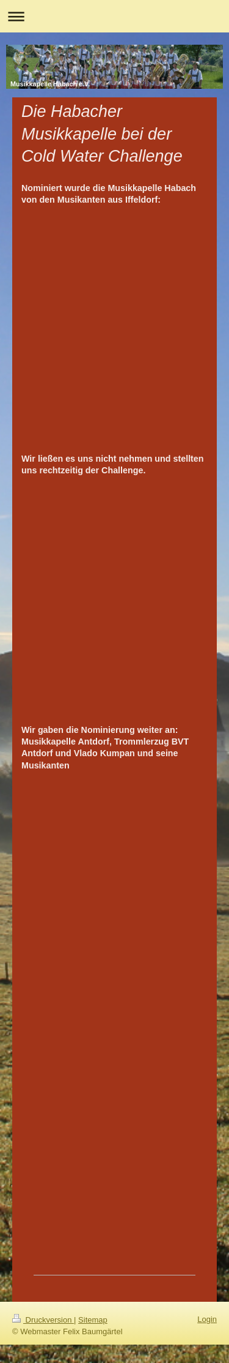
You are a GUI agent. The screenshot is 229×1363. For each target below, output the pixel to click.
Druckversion (43, 1319)
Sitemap (92, 1319)
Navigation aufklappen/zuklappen (114, 16)
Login (207, 1319)
